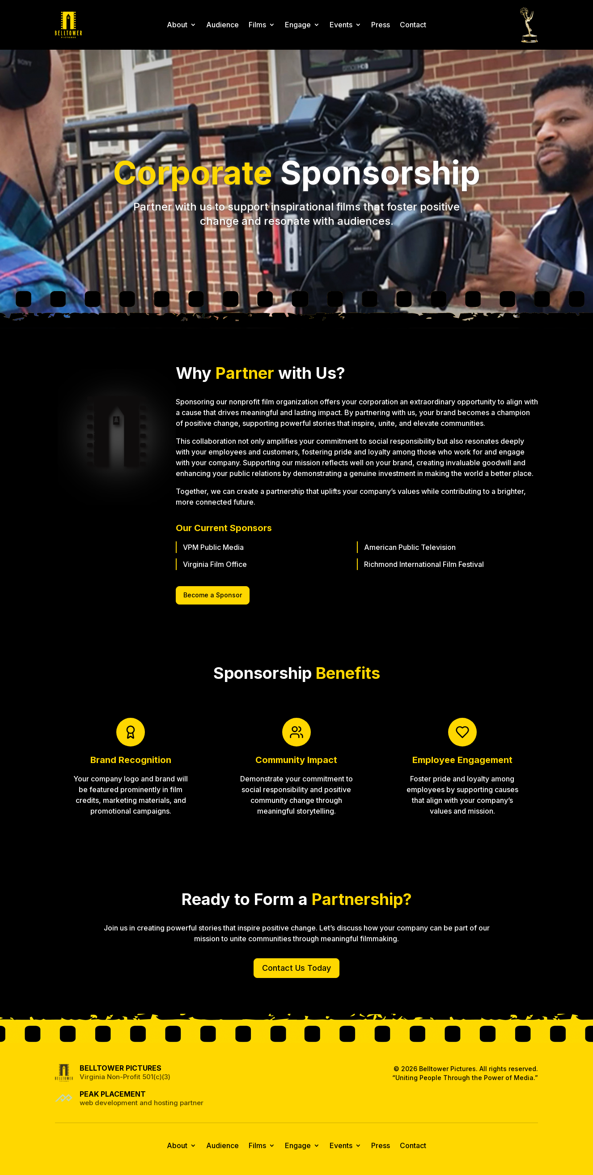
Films (257, 24)
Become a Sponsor (212, 595)
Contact (413, 24)
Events (341, 24)
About (177, 24)
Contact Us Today (296, 968)
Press (380, 24)
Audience (222, 24)
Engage (298, 24)
